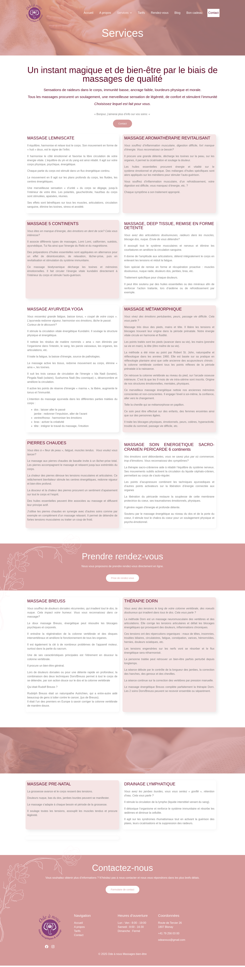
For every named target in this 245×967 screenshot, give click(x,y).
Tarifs (132, 12)
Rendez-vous (151, 12)
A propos (96, 12)
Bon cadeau (185, 12)
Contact (209, 12)
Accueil (80, 12)
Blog (169, 12)
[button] (115, 13)
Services (115, 12)
